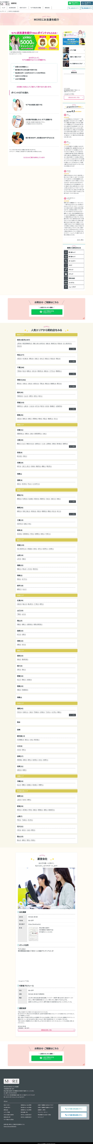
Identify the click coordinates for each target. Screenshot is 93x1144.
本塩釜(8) (29, 549)
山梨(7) (19, 816)
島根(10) (20, 631)
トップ (3, 7)
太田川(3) (53, 499)
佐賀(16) (19, 770)
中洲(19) (19, 712)
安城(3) (59, 499)
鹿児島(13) (21, 736)
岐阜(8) (19, 530)
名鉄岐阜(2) (26, 534)
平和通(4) (36, 712)
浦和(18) (31, 358)
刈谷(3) (48, 499)
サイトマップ (41, 1117)
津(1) (29, 524)
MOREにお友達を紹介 (26, 1114)
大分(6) (19, 746)
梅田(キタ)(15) (30, 443)
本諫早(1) (45, 760)
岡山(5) (19, 620)
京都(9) (27, 433)
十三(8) (43, 443)
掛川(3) (59, 511)
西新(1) (59, 712)
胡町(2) (42, 604)
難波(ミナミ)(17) (21, 443)
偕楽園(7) (52, 406)
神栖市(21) (20, 406)
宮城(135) (20, 545)
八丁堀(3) (36, 604)
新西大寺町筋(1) (38, 624)
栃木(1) (40, 396)
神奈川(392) (21, 380)
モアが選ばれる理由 (36, 7)
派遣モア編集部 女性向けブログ (45, 1105)
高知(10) (20, 656)
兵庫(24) (20, 462)
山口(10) (20, 610)
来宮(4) (39, 511)
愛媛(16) (20, 676)
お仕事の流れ (12, 7)
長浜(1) (19, 484)
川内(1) (32, 739)
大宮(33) (19, 358)
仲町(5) (30, 810)
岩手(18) (20, 585)
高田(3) (35, 810)
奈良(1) (25, 456)
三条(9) (32, 433)
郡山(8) (24, 569)
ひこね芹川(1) (36, 484)
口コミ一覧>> (80, 239)
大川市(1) (54, 712)
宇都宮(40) (20, 396)
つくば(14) (31, 406)
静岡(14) (19, 511)
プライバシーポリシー (43, 1112)
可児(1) (32, 534)
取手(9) (42, 406)
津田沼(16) (40, 371)
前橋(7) (30, 418)
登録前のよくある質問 (26, 1105)
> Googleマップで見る (69, 94)
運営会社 (47, 7)
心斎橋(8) (48, 443)
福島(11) (19, 569)
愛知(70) (20, 495)
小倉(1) (44, 433)
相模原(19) (53, 383)
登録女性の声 (7, 1117)
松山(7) (19, 679)
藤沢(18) (59, 383)
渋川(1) (56, 418)
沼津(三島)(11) (26, 511)
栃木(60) (20, 392)
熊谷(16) (52, 358)
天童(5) (24, 559)
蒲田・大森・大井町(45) (39, 343)
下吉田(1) (24, 820)
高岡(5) (24, 840)
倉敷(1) (24, 624)
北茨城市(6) (59, 406)
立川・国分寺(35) (67, 343)
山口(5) (24, 614)
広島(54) (20, 600)
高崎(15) (24, 418)
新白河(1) (35, 569)
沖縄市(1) (40, 785)
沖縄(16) (20, 781)
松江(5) (19, 634)
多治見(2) (19, 534)
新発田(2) (40, 810)
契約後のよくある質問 (26, 1107)
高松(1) (24, 669)
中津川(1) (48, 534)
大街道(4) (29, 679)
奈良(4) (19, 452)
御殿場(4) (44, 511)
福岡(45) (20, 708)
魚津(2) (33, 840)
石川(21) (20, 826)
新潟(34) (20, 806)
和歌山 (19, 474)
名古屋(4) (30, 499)
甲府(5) (19, 820)
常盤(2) (19, 624)
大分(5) (19, 749)
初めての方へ (23, 7)
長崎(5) (25, 760)
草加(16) (58, 358)
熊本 (18, 722)
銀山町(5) (30, 604)
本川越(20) (25, 358)
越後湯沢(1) (51, 810)
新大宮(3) (19, 456)
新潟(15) (19, 810)
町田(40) (60, 343)
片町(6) (19, 830)
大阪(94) (20, 440)
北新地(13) (38, 443)
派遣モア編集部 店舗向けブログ (45, 1107)
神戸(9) (19, 466)
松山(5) (19, 785)
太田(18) (19, 418)
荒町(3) (29, 840)
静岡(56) (20, 507)
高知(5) (19, 659)
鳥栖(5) (24, 770)
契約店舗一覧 (24, 1112)
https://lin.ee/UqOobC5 (18, 1097)
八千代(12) (52, 371)
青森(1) (19, 579)
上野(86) (19, 343)
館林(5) (40, 418)
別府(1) (24, 749)
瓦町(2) (19, 669)
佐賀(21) (20, 766)
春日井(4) (36, 499)
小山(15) (26, 396)
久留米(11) (25, 712)
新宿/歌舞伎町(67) (27, 343)
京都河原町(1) (38, 433)
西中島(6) (59, 443)
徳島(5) (19, 690)
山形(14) (20, 555)
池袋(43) (48, 343)
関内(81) (19, 383)
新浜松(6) (33, 511)
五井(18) (34, 371)
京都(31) (20, 430)
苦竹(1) (40, 549)
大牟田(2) (42, 712)
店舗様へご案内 (41, 1110)
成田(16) (46, 371)
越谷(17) (47, 358)
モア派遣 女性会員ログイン (74, 1109)
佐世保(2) (35, 760)
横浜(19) (47, 383)
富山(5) (19, 840)
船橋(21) (29, 371)
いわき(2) (29, 569)
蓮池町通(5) (25, 659)
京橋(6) (54, 443)
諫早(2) (30, 760)
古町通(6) (25, 810)
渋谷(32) (19, 346)
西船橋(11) (59, 371)
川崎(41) (24, 383)
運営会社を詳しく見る (74, 97)
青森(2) (19, 575)
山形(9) (19, 559)
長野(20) (20, 796)
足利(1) (36, 396)
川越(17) (36, 358)
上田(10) (19, 799)
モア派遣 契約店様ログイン (74, 1115)
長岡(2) (46, 810)
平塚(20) (42, 383)
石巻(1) (35, 549)
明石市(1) (49, 466)
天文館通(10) (20, 739)
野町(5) (33, 830)
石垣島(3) (29, 785)
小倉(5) (31, 712)
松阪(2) (26, 524)
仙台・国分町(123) (22, 549)
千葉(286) (20, 367)
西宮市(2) (38, 466)
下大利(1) (48, 712)
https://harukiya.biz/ (34, 924)
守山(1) (30, 484)
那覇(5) (24, 785)
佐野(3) (31, 396)
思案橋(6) (19, 760)
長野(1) (29, 799)
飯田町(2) (50, 418)
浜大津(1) (24, 484)
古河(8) (47, 406)
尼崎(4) (33, 466)
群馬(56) (20, 415)
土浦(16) (26, 406)
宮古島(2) (35, 785)
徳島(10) (20, 686)
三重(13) (20, 520)
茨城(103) (20, 402)
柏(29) (24, 371)
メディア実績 (7, 1112)
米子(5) (24, 644)
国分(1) (27, 739)
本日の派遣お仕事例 (9, 1114)
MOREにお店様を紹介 (26, 1117)
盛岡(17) (19, 589)
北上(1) (24, 589)
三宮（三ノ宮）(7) (26, 466)
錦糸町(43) (54, 343)
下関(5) (19, 614)
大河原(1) (51, 549)
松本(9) (24, 799)
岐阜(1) (43, 534)
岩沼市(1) (45, 549)
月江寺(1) (30, 820)
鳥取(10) (20, 641)
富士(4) (54, 511)
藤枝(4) (50, 511)
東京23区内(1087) (23, 340)
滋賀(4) (19, 480)
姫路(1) (44, 466)
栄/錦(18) (25, 499)
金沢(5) (24, 830)
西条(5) (24, 679)
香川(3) (19, 666)
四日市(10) (20, 524)
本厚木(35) (36, 383)
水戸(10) (37, 406)
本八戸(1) (24, 579)
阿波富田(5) (25, 690)
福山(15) (24, 604)
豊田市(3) (42, 499)
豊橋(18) (19, 499)
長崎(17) (20, 756)
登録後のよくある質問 (26, 1110)
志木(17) (42, 358)
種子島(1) (36, 739)
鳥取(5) (19, 644)
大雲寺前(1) (30, 624)
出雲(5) (24, 634)
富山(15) (20, 836)
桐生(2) (45, 418)
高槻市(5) (65, 443)
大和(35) (30, 383)
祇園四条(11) (20, 433)
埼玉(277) (20, 355)
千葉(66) (19, 371)
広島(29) (19, 604)
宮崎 (18, 729)
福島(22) (20, 565)
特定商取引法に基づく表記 (44, 1114)
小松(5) (29, 830)
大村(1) (40, 760)
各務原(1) (37, 534)
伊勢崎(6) (35, 418)
